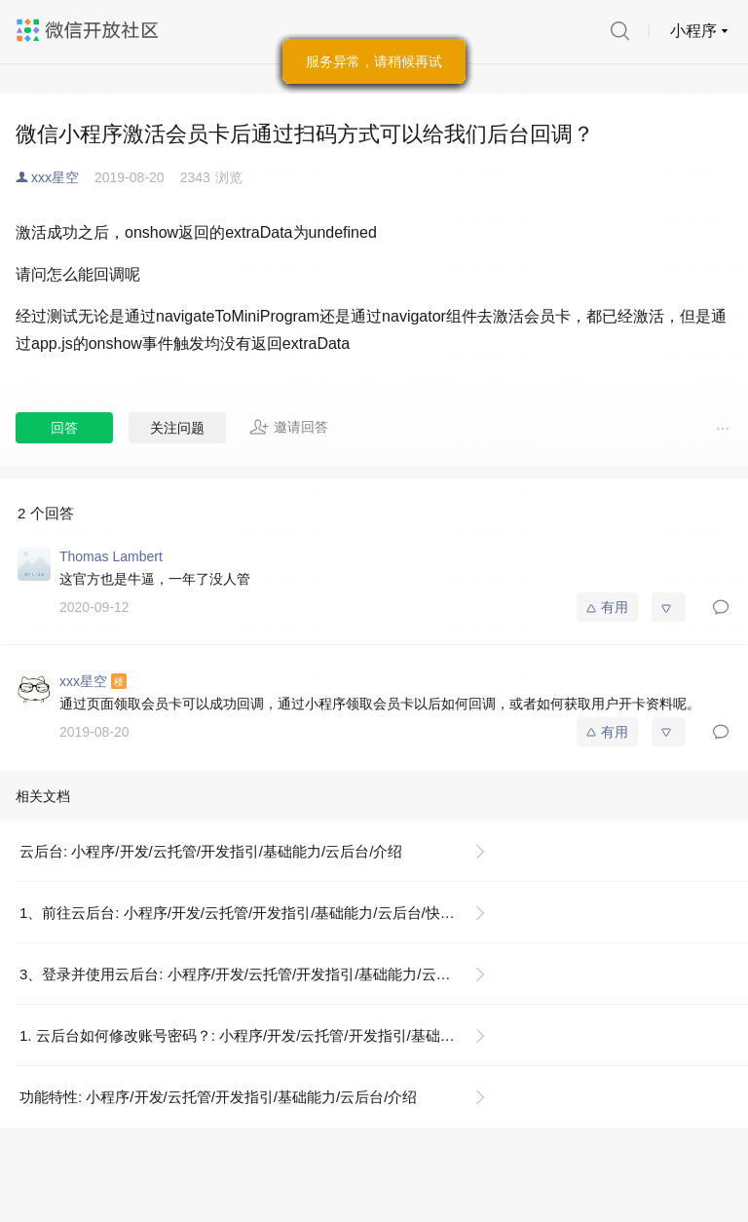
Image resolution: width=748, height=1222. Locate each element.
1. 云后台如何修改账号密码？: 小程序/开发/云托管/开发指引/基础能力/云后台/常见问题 (260, 1035)
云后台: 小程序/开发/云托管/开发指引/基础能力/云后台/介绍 (210, 851)
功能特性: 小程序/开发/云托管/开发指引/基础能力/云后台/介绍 (218, 1096)
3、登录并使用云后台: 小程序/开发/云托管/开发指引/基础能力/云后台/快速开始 (260, 974)
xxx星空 (55, 177)
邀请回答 (288, 427)
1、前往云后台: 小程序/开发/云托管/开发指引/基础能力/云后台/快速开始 (251, 912)
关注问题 (177, 428)
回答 (64, 428)
